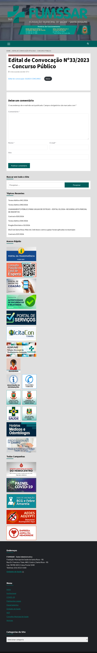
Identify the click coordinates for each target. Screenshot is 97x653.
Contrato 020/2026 (16, 216)
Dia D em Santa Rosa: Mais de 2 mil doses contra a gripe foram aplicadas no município (41, 230)
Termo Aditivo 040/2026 (18, 205)
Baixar (48, 79)
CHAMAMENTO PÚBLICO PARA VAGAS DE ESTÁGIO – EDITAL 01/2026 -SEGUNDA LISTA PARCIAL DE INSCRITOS (47, 210)
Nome (11, 143)
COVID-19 (11, 597)
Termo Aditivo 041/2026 (18, 200)
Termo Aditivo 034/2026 (18, 221)
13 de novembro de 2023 (17, 72)
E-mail (53, 143)
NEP (8, 613)
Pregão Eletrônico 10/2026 (19, 225)
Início (9, 589)
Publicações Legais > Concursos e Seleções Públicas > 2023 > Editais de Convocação (31, 55)
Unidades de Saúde (14, 609)
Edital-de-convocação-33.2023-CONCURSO (24, 79)
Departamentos (13, 605)
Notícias (10, 620)
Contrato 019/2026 (16, 234)
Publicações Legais (14, 601)
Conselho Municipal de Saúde (18, 617)
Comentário (14, 111)
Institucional (11, 593)
